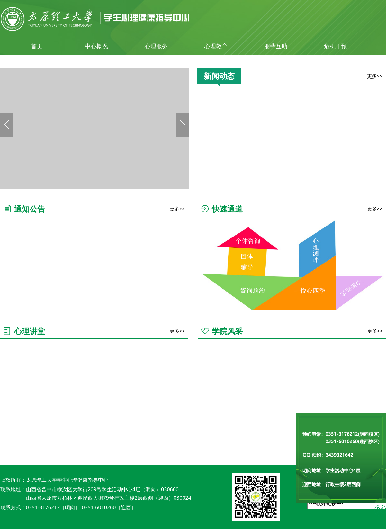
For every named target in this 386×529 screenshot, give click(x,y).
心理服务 (156, 46)
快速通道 (227, 208)
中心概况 (96, 46)
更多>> (374, 76)
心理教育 (216, 46)
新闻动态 (219, 75)
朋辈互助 (275, 46)
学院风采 (227, 331)
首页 (36, 46)
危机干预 (335, 46)
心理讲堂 (29, 331)
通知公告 (29, 208)
